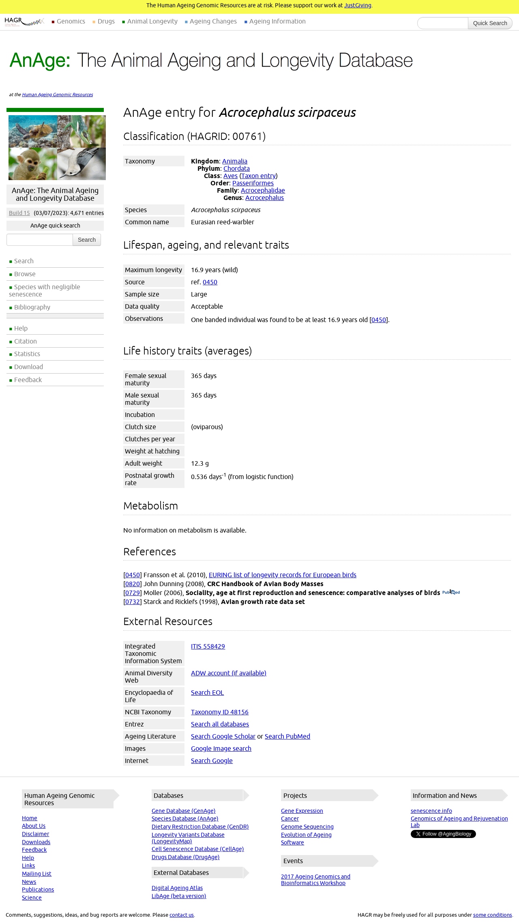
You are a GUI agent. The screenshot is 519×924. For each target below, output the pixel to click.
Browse (25, 273)
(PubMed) (451, 592)
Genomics (71, 21)
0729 (132, 592)
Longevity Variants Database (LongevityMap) (188, 838)
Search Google (212, 760)
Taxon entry (258, 175)
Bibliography (32, 307)
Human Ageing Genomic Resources (57, 94)
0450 (210, 282)
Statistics (27, 353)
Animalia (234, 161)
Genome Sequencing (307, 826)
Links (28, 865)
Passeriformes (253, 183)
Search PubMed (287, 736)
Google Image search (221, 748)
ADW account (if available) (228, 673)
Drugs (106, 21)
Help (21, 328)
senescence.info (431, 811)
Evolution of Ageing (306, 835)
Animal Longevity (152, 21)
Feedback (28, 379)
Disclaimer (35, 834)
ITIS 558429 (208, 646)
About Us (33, 826)
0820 (132, 583)
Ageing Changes (213, 21)
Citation (25, 341)
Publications (38, 889)
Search (24, 260)
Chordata (236, 168)
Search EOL (207, 692)
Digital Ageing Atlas (177, 888)
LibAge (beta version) (179, 896)
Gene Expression (302, 811)
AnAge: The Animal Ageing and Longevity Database (55, 194)
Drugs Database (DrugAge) (186, 857)
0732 (132, 601)
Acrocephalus (264, 197)
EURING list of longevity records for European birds (282, 574)
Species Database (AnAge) (185, 818)
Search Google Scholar (223, 736)
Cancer (290, 818)
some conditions (492, 915)
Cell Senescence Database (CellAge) (198, 849)
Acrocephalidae (263, 190)
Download (28, 366)
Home (29, 818)
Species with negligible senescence (44, 290)
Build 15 (19, 213)
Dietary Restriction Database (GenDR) (200, 826)
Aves (230, 175)
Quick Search (490, 23)
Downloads (36, 842)
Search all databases (220, 724)
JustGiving (357, 5)
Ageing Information (277, 21)
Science (32, 897)
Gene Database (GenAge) (184, 811)
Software (292, 842)
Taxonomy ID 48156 (220, 712)
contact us (181, 915)
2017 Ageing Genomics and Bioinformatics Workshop (315, 879)
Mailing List (36, 873)
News (29, 882)
